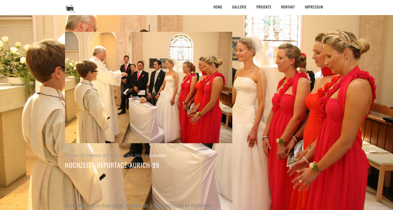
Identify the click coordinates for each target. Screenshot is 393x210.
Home (218, 7)
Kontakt (288, 7)
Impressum (314, 7)
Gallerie (239, 7)
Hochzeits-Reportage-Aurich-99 (112, 165)
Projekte (263, 7)
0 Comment (156, 156)
